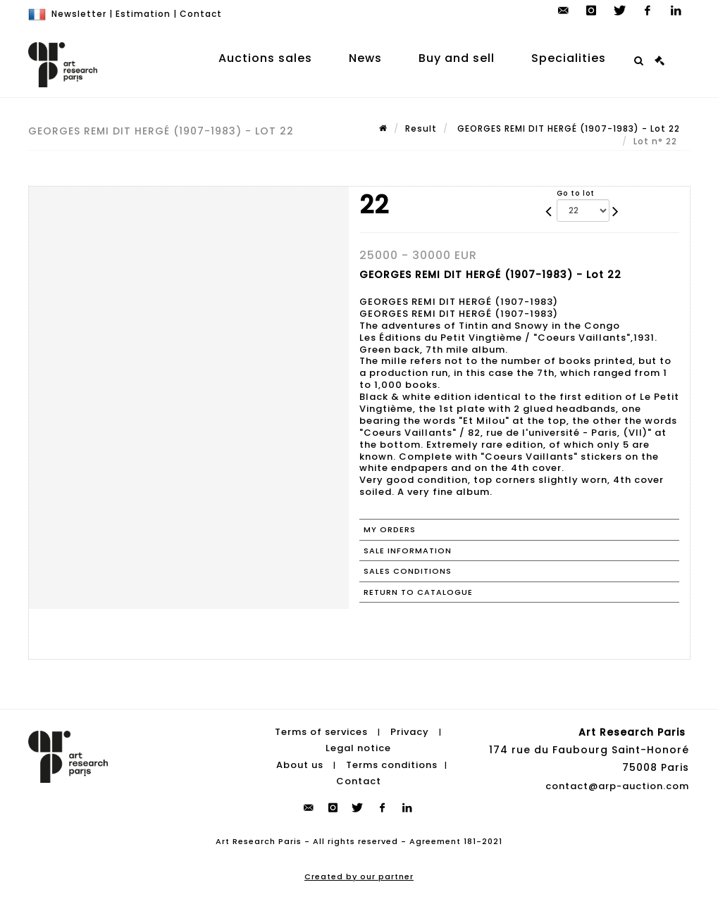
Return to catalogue (418, 592)
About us (299, 765)
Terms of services (321, 731)
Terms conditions (392, 765)
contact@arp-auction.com (617, 786)
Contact (201, 14)
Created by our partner (359, 876)
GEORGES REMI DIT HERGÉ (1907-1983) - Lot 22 (567, 128)
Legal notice (358, 748)
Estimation (143, 14)
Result (421, 128)
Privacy (409, 731)
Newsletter (78, 14)
